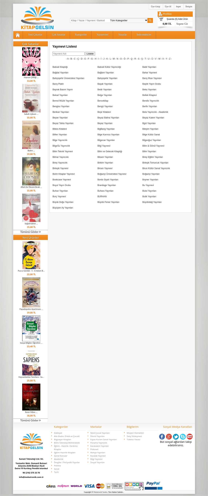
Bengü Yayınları (105, 106)
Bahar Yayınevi (149, 72)
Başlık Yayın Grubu (151, 84)
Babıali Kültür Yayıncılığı (109, 67)
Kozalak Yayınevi (98, 455)
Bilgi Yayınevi (103, 146)
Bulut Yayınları (149, 191)
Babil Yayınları (149, 67)
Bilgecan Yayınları (106, 140)
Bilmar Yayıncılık (61, 157)
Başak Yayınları (105, 84)
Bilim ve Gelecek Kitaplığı (109, 151)
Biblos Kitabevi (60, 129)
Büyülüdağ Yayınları (152, 202)
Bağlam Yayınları (105, 72)
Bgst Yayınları (149, 123)
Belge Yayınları (104, 95)
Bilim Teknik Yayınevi (63, 151)
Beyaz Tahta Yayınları (63, 123)
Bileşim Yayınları (150, 129)
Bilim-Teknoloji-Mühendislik (67, 442)
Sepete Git (182, 23)
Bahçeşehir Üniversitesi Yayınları (68, 78)
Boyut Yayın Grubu (62, 185)
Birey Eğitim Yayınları (152, 157)
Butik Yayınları (149, 196)
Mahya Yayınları (97, 452)
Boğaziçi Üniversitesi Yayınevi (111, 174)
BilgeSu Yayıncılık (61, 146)
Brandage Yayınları (106, 185)
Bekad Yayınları (60, 95)
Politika (57, 465)
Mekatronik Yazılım (100, 492)
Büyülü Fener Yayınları (108, 202)
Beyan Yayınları (60, 117)
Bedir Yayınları (104, 89)
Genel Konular (60, 455)
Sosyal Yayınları (97, 462)
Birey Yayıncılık (60, 162)
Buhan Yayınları (60, 191)
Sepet (178, 6)
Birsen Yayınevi (104, 168)
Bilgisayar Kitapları (62, 439)
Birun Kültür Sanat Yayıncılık (156, 168)
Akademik (58, 459)
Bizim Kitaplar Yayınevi (64, 174)
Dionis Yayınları (97, 436)
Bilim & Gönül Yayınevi (153, 146)
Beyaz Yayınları (105, 123)
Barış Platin (58, 84)
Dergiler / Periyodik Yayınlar (67, 462)
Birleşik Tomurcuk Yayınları (155, 162)
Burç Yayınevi (59, 196)
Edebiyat (58, 433)
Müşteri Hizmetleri (135, 433)
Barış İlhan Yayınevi (152, 78)
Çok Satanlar (58, 34)
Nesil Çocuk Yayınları (100, 433)
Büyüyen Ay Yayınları (63, 208)
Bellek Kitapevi (149, 95)
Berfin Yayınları (149, 106)
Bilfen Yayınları (60, 134)
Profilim (167, 14)
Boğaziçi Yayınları (151, 174)
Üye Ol (168, 6)
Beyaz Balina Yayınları (108, 117)
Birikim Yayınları (105, 162)
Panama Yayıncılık (98, 442)
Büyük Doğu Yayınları (63, 202)
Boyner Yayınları (150, 179)
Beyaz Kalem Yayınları (153, 117)
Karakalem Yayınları (99, 446)
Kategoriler (81, 34)
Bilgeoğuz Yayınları (151, 140)
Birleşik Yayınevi (60, 168)
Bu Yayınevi (148, 185)
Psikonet (94, 449)
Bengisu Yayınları (61, 106)
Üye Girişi (155, 6)
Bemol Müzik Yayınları (63, 101)
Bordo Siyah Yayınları (107, 179)
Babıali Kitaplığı (60, 67)
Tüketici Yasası (133, 439)
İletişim (188, 6)
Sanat (56, 468)
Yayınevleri (102, 34)
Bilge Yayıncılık (60, 140)
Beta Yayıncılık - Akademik (155, 112)
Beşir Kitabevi (104, 112)
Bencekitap (102, 101)
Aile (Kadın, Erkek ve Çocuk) (66, 436)
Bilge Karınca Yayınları (108, 134)
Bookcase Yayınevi (62, 179)
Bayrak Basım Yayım (63, 89)
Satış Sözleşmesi (134, 436)
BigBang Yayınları (106, 129)
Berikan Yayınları (61, 112)
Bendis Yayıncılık (150, 101)
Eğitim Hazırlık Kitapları (64, 452)
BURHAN (102, 196)
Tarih (56, 472)
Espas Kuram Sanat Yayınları (103, 439)
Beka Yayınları (149, 89)
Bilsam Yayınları (105, 157)
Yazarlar (122, 34)
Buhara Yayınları (105, 191)
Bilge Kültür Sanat (151, 134)
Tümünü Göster (30, 232)
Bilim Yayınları (149, 151)
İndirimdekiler (144, 34)
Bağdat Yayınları (61, 72)
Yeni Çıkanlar (35, 34)
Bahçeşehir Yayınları (107, 78)
